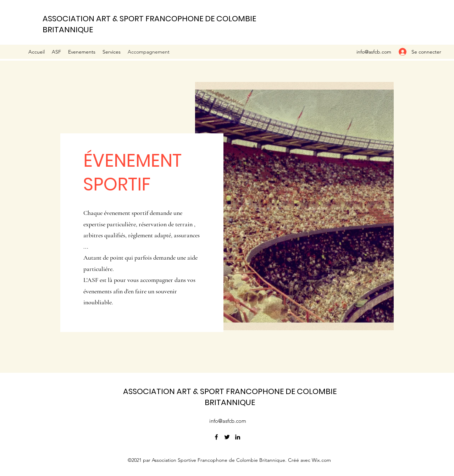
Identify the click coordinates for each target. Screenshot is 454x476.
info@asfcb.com (373, 52)
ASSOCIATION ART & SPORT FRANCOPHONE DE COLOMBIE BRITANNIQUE (230, 397)
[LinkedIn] (237, 437)
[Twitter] (227, 437)
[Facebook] (216, 437)
